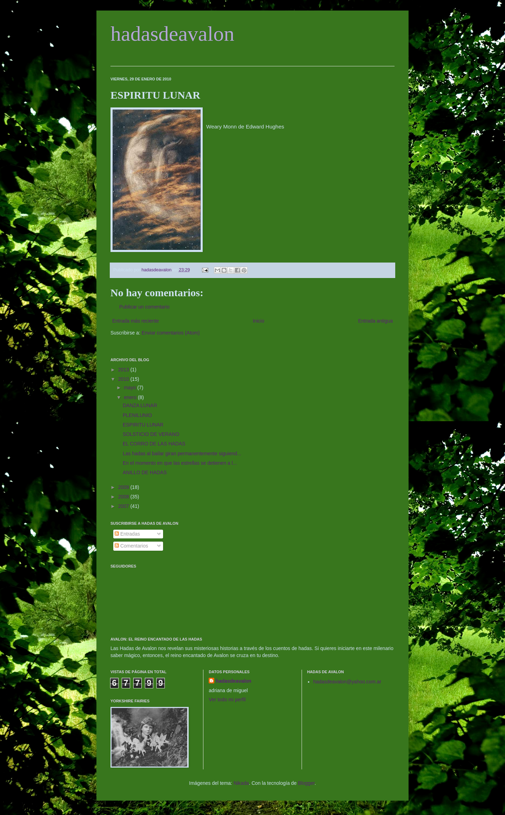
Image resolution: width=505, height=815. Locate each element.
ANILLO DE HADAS (145, 472)
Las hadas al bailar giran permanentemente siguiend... (182, 453)
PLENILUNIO (137, 415)
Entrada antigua (375, 321)
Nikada (241, 783)
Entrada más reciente (135, 321)
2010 (124, 379)
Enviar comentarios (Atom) (171, 333)
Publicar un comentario (144, 307)
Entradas (127, 534)
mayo (130, 387)
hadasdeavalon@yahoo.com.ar (347, 681)
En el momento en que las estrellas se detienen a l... (180, 463)
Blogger (306, 783)
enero (131, 397)
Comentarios (131, 546)
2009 (124, 487)
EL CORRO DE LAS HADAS (154, 443)
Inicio (258, 321)
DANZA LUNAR (140, 405)
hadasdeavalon (172, 33)
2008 (124, 496)
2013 (124, 369)
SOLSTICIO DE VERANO (151, 434)
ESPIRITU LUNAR (143, 425)
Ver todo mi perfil (227, 699)
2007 (124, 506)
